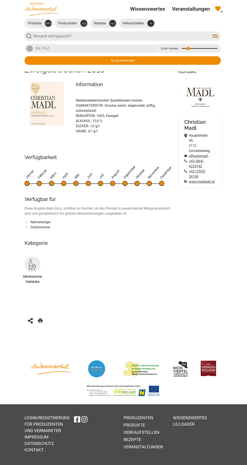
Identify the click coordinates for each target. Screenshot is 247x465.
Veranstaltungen (143, 446)
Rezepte (105, 23)
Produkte (40, 23)
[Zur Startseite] (42, 9)
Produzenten (72, 23)
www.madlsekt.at (200, 182)
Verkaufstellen (138, 23)
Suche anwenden (123, 60)
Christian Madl (195, 125)
